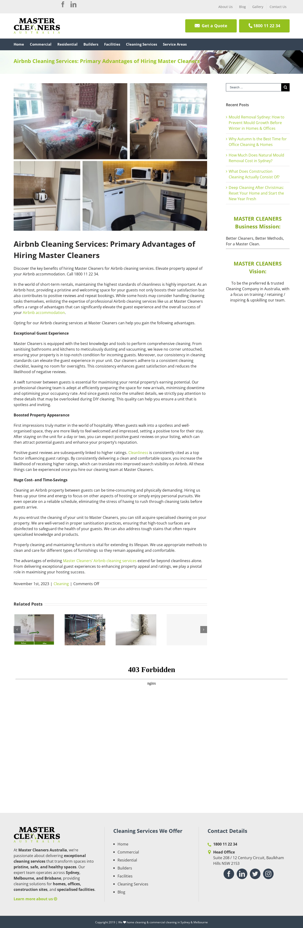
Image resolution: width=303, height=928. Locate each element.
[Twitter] (255, 874)
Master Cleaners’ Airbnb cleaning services (100, 560)
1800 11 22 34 (225, 844)
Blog (121, 892)
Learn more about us (35, 898)
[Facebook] (229, 874)
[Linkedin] (242, 874)
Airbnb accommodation (44, 312)
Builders (125, 868)
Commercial (128, 852)
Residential (127, 860)
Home (123, 844)
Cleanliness (138, 452)
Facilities (125, 876)
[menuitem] (225, 6)
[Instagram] (268, 874)
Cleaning (61, 583)
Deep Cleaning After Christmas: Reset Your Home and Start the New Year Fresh (256, 193)
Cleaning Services (133, 884)
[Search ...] (253, 87)
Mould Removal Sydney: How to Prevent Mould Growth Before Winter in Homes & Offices (256, 122)
